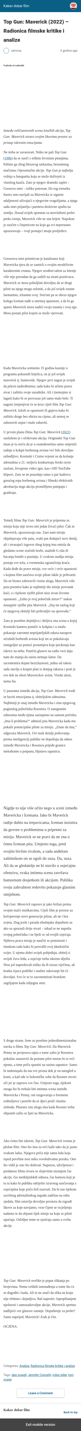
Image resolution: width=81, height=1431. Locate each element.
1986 (8, 158)
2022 (65, 432)
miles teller (59, 1375)
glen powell (19, 1375)
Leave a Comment (40, 1393)
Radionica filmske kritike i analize (53, 1366)
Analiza (24, 1366)
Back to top (71, 1412)
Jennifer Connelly (39, 1375)
